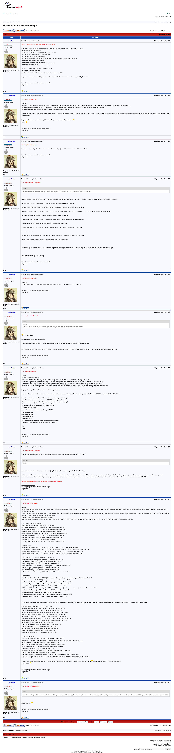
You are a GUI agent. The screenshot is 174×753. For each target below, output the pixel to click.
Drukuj (5, 34)
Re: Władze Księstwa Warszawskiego (34, 95)
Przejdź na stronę (154, 30)
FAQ (169, 13)
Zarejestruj (13, 13)
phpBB (81, 751)
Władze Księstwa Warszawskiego (20, 25)
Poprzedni (162, 34)
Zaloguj (6, 13)
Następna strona (166, 30)
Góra (4, 91)
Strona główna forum (8, 22)
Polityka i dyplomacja (21, 22)
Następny (168, 34)
